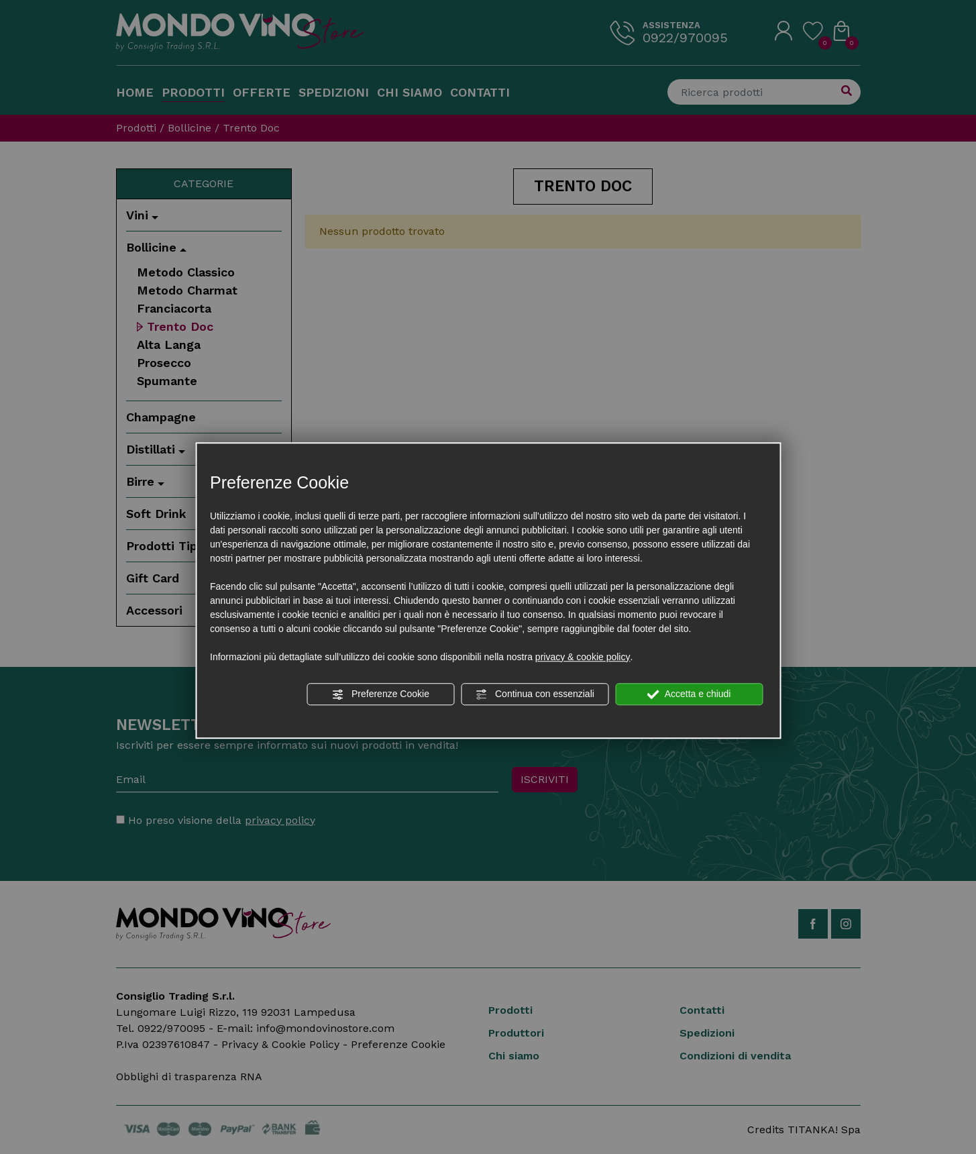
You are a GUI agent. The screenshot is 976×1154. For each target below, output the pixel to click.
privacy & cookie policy (583, 656)
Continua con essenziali (534, 694)
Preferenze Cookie (380, 694)
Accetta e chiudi (689, 694)
